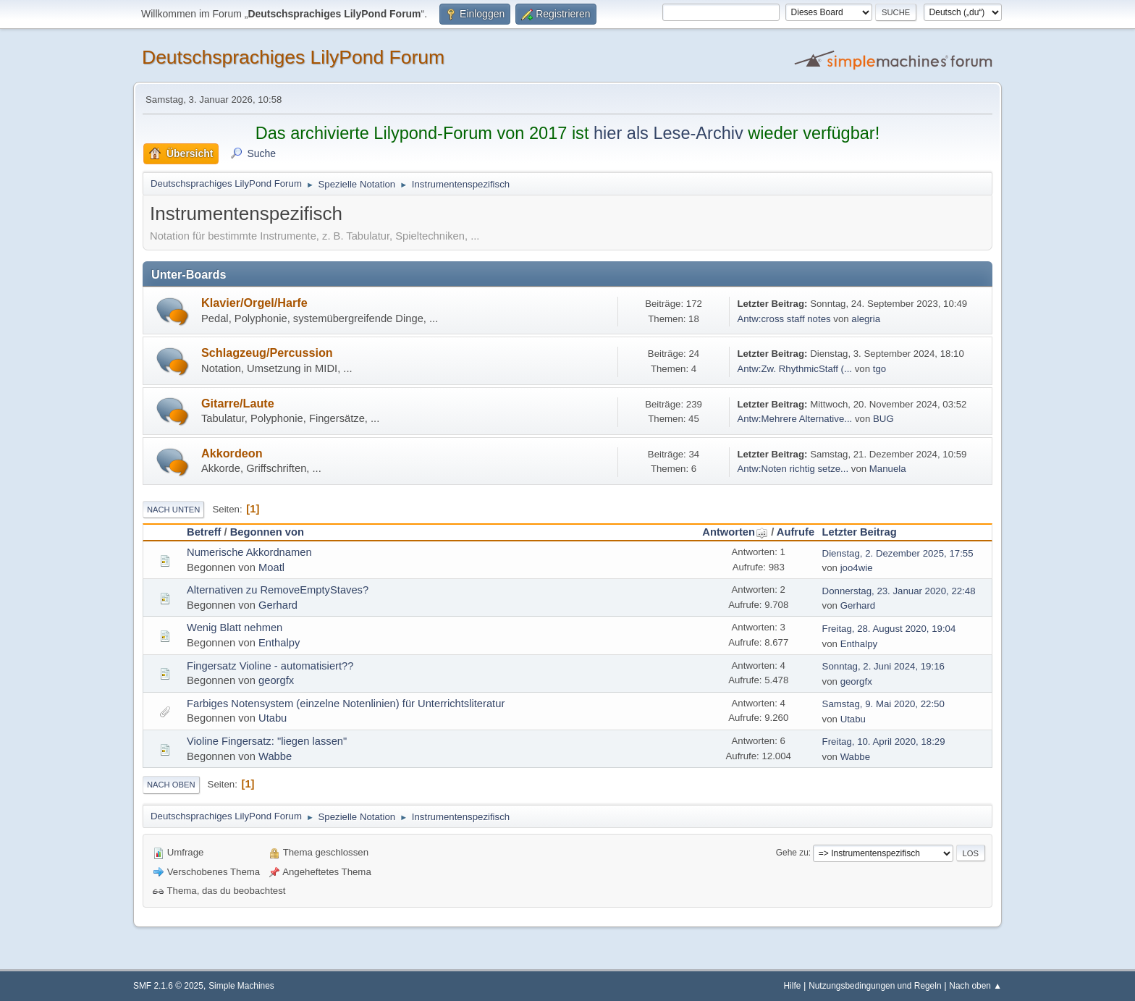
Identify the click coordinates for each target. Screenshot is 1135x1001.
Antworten (735, 532)
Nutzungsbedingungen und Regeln (875, 986)
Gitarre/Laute (237, 403)
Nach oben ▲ (975, 986)
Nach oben (171, 784)
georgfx (276, 680)
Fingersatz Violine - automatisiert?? (270, 666)
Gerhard (278, 605)
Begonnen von (267, 532)
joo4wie (856, 567)
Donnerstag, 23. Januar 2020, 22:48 (899, 591)
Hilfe (792, 986)
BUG (883, 418)
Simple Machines (241, 986)
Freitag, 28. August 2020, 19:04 (889, 628)
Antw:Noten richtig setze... (792, 468)
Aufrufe (795, 532)
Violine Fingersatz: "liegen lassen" (267, 741)
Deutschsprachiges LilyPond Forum (293, 57)
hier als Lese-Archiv (668, 133)
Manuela (887, 468)
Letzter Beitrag (859, 532)
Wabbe (275, 756)
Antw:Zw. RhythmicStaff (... (794, 368)
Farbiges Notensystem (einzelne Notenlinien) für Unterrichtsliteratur (346, 703)
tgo (879, 368)
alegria (865, 318)
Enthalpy (279, 643)
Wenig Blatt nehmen (234, 627)
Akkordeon (232, 453)
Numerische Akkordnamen (249, 552)
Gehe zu (792, 853)
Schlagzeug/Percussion (267, 352)
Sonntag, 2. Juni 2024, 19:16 (883, 666)
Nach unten (173, 509)
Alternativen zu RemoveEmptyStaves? (277, 590)
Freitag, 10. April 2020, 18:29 (883, 741)
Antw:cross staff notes (783, 318)
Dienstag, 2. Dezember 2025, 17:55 (898, 553)
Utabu (272, 718)
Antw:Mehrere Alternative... (794, 418)
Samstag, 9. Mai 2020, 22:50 (883, 703)
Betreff (204, 532)
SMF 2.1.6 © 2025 (168, 986)
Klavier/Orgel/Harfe (254, 302)
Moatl (271, 567)
